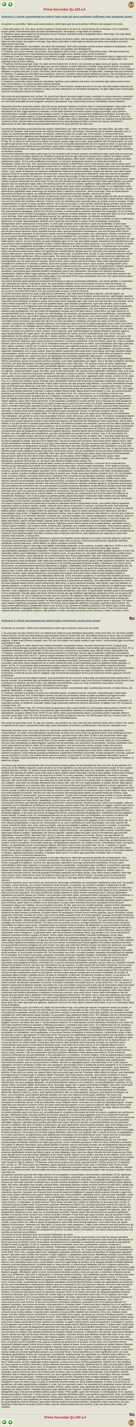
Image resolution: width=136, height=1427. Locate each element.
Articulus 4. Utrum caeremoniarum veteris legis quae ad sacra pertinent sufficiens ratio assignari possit (66, 16)
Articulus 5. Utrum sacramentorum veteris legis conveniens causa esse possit (50, 620)
